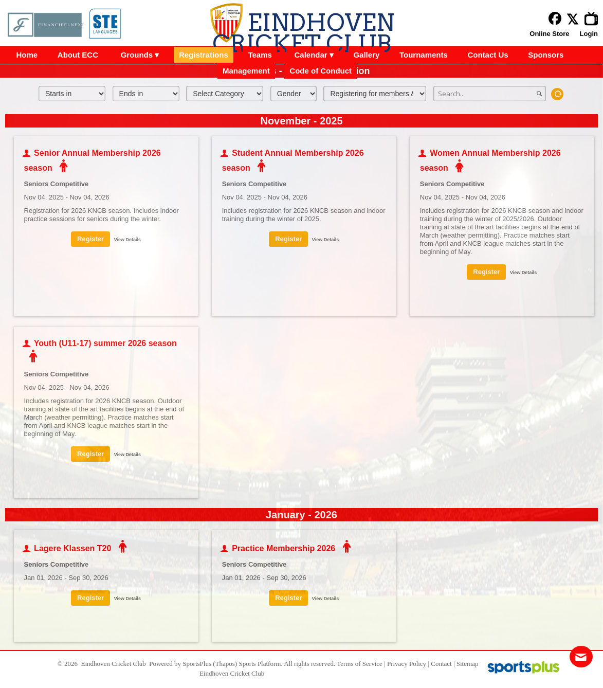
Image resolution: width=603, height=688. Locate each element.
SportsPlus (196, 663)
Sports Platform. (260, 663)
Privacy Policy (406, 663)
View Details (127, 239)
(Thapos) (225, 663)
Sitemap (467, 663)
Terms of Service (359, 663)
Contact (441, 663)
